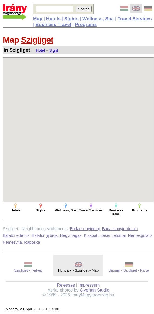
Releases (66, 285)
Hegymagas (71, 235)
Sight (53, 50)
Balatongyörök (45, 235)
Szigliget (37, 40)
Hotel (40, 50)
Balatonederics (16, 235)
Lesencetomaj (113, 235)
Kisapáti (91, 235)
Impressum (89, 285)
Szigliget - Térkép (28, 270)
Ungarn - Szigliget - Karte (128, 270)
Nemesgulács (140, 235)
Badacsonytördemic (120, 228)
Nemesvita (12, 242)
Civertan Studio (94, 290)
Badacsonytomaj (85, 228)
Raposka (32, 242)
